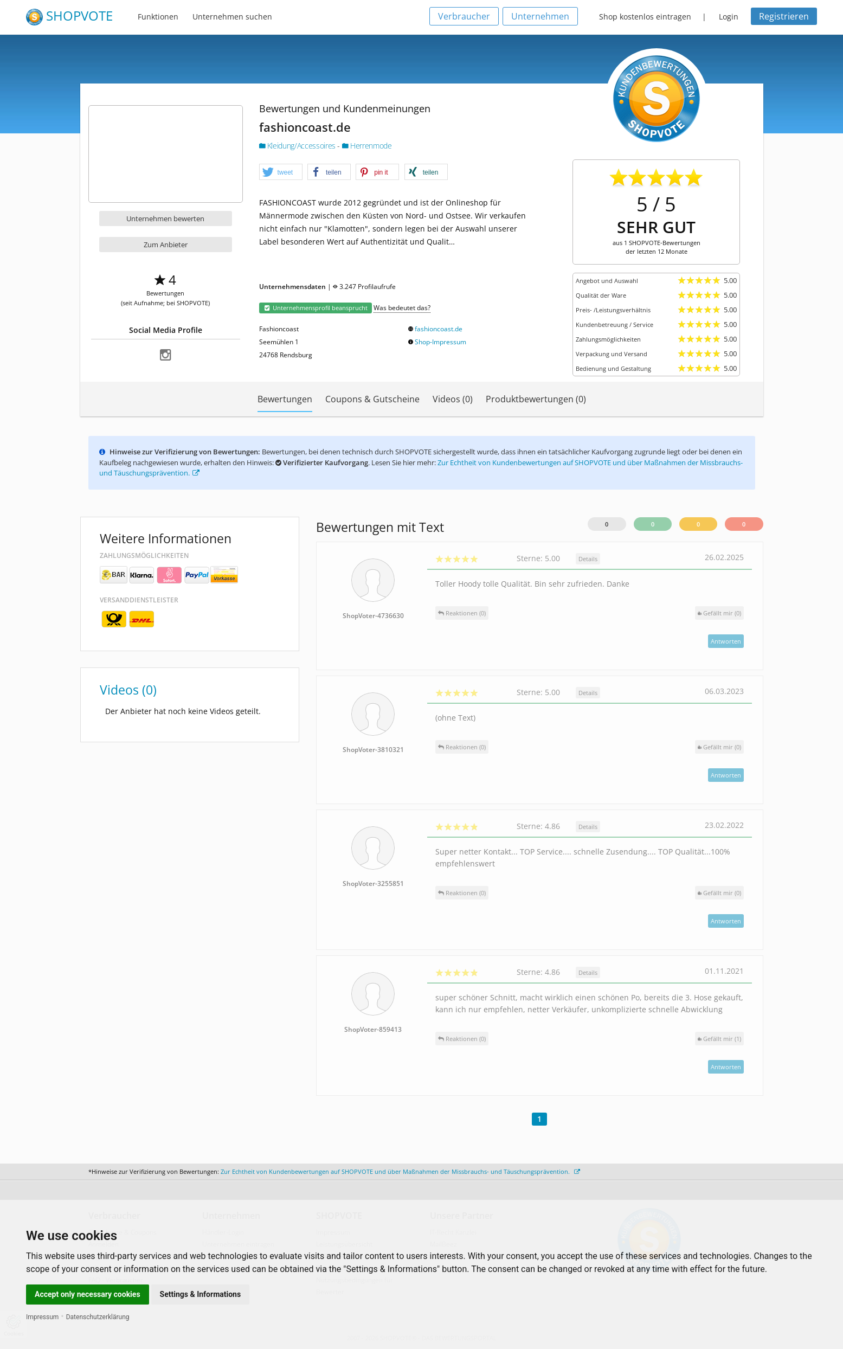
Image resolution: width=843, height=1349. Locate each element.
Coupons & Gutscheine (372, 399)
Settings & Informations (200, 1294)
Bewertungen (285, 399)
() (719, 613)
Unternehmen (540, 16)
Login (728, 16)
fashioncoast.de (438, 328)
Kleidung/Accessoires (298, 145)
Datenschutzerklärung (98, 1317)
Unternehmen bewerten (165, 218)
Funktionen (158, 16)
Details (587, 559)
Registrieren (784, 16)
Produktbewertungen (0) (536, 399)
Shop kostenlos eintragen (645, 16)
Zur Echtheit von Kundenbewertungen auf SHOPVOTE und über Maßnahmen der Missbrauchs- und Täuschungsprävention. (400, 1171)
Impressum (42, 1317)
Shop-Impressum (440, 341)
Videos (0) (453, 399)
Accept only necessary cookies (87, 1294)
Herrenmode (367, 145)
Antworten (726, 641)
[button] (281, 172)
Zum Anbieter (166, 244)
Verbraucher (464, 16)
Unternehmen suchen (232, 16)
